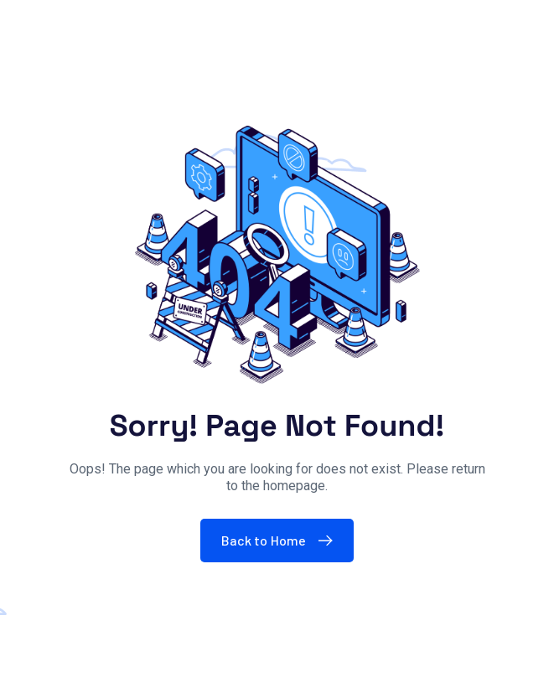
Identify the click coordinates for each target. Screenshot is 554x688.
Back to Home (281, 540)
